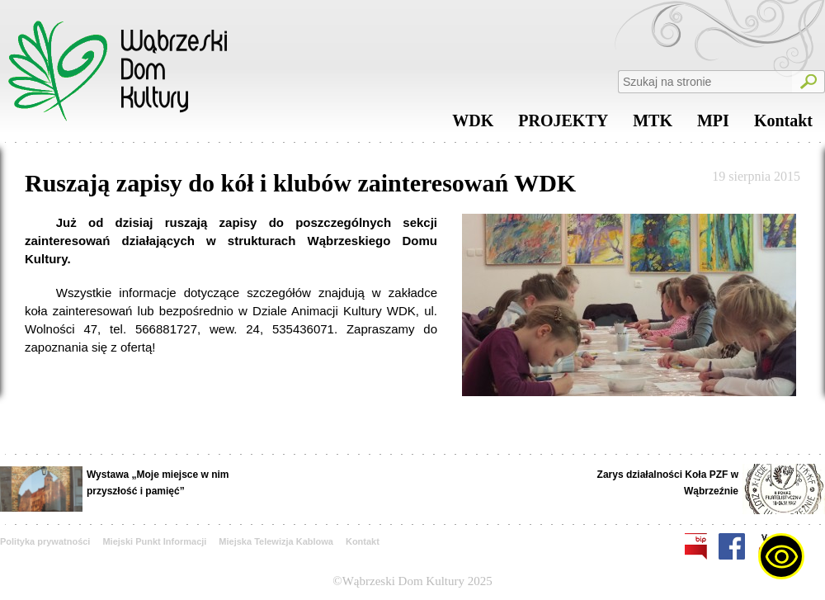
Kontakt (783, 124)
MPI (713, 124)
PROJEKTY (563, 124)
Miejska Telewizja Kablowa (276, 541)
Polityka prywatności (45, 541)
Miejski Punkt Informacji (154, 541)
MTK (652, 124)
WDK (472, 124)
